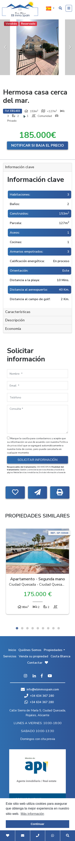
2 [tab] (22, 628)
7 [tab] (48, 628)
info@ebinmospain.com (43, 689)
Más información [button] (32, 813)
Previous (5, 47)
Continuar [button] (37, 824)
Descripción (15, 320)
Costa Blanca (60, 656)
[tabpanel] (37, 572)
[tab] (37, 167)
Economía (13, 328)
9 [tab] (58, 628)
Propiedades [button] (53, 650)
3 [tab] (27, 628)
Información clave (19, 167)
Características (17, 311)
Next (70, 47)
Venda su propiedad (33, 656)
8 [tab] (53, 628)
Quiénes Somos (29, 650)
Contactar (34, 663)
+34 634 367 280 (39, 696)
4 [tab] (32, 628)
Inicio (12, 650)
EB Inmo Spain (20, 8)
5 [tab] (38, 628)
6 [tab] (43, 628)
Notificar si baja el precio (37, 145)
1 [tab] (17, 628)
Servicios (9, 656)
